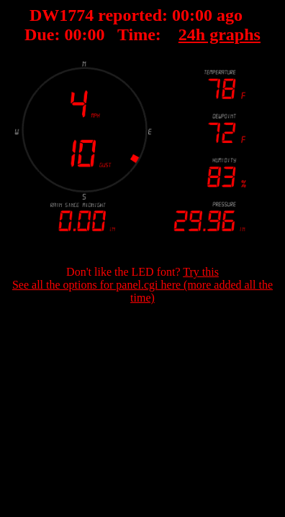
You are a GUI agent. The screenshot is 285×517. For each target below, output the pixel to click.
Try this (201, 272)
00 (180, 15)
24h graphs (219, 34)
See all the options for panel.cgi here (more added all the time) (142, 291)
